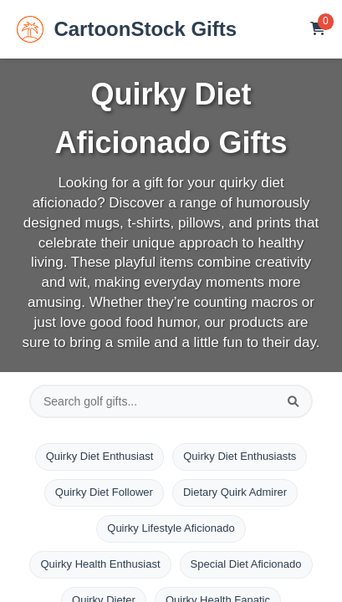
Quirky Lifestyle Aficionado (170, 528)
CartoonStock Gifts (127, 29)
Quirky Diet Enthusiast (100, 456)
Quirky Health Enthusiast (100, 564)
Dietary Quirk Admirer (235, 492)
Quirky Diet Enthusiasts (239, 456)
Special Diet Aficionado (246, 564)
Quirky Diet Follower (104, 492)
